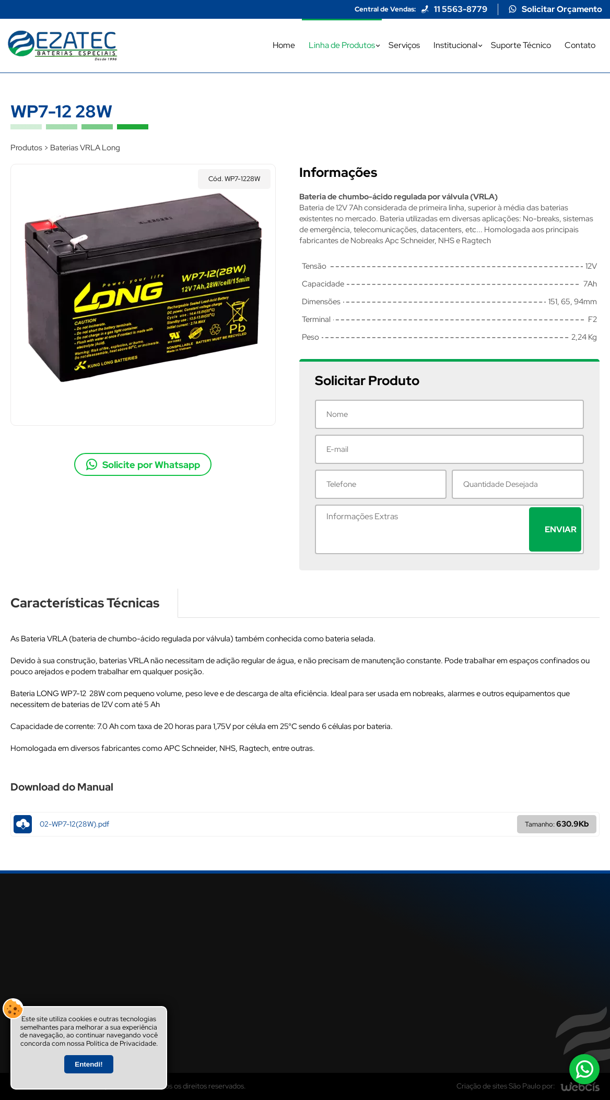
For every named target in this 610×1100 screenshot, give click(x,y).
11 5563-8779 (460, 9)
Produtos (26, 147)
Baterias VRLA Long (85, 147)
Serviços (404, 45)
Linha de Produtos (342, 45)
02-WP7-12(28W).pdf (305, 824)
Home (284, 45)
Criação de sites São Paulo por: (505, 1086)
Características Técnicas (84, 603)
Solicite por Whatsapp (151, 465)
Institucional (455, 45)
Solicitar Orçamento (562, 9)
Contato (580, 45)
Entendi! (88, 1064)
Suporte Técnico (521, 45)
